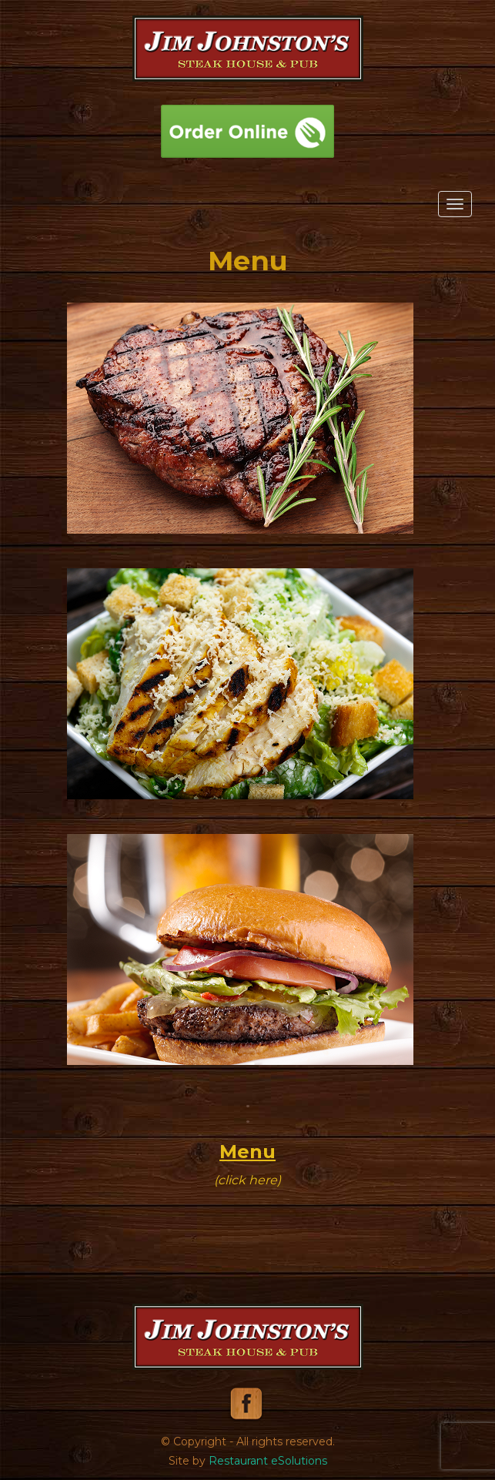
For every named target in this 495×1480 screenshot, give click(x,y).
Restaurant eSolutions (268, 1461)
